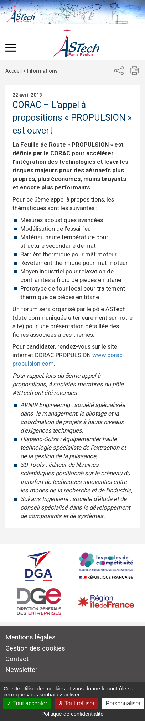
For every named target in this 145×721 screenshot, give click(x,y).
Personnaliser (123, 703)
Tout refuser (76, 703)
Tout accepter (27, 703)
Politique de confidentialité (72, 714)
